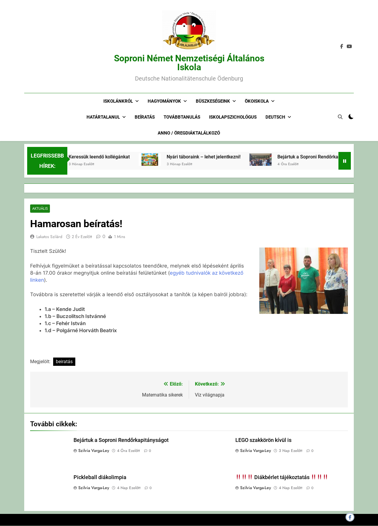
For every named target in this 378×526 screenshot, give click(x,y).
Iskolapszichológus (233, 117)
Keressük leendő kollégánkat (115, 157)
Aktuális (39, 208)
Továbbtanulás (182, 117)
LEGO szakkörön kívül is (263, 440)
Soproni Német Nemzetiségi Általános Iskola (189, 62)
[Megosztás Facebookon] (350, 517)
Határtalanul (103, 117)
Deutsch (275, 117)
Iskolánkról (118, 101)
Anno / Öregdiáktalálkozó (189, 133)
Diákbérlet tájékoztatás (282, 477)
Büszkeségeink (213, 101)
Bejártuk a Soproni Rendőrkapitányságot (121, 440)
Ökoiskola (257, 101)
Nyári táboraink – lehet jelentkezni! (220, 157)
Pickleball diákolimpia (100, 477)
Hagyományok (164, 101)
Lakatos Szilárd (49, 237)
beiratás (64, 362)
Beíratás (145, 117)
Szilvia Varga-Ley (93, 451)
